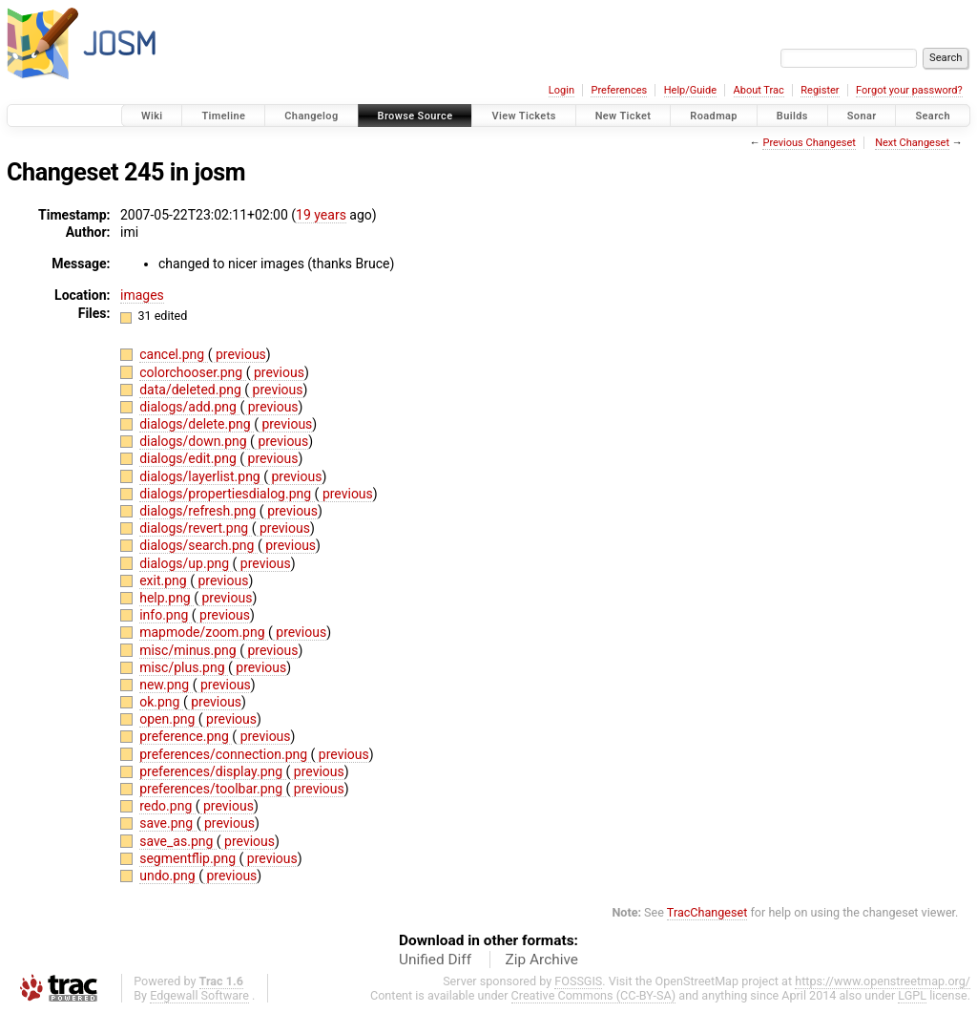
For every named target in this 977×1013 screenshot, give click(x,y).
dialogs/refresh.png (199, 510)
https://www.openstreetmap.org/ (882, 981)
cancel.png (173, 354)
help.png (166, 597)
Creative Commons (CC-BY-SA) (593, 995)
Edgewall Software (199, 995)
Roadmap (714, 116)
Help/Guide (690, 90)
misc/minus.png (189, 650)
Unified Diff (435, 959)
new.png (165, 684)
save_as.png (178, 841)
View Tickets (523, 116)
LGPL (912, 995)
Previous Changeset (808, 143)
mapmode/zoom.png (203, 632)
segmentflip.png (189, 858)
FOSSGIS (578, 981)
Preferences (619, 90)
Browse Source (415, 116)
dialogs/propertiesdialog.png (226, 493)
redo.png (167, 805)
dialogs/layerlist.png (201, 476)
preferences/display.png (212, 771)
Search (932, 116)
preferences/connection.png (224, 754)
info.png (165, 615)
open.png (168, 719)
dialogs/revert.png (195, 528)
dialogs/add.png (189, 406)
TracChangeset (707, 912)
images (142, 295)
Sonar (862, 116)
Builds (792, 116)
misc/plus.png (183, 667)
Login (561, 90)
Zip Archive (542, 959)
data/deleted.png (191, 389)
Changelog (311, 116)
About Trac (759, 90)
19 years (321, 214)
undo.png (168, 875)
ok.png (161, 701)
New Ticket (623, 116)
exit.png (164, 580)
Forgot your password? (909, 90)
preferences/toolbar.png (212, 788)
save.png (167, 823)
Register (819, 90)
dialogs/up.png (185, 563)
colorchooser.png (192, 372)
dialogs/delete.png (196, 424)
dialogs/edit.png (189, 458)
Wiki (152, 116)
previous (238, 354)
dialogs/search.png (198, 545)
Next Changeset (912, 143)
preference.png (185, 736)
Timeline (223, 116)
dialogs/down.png (194, 441)
